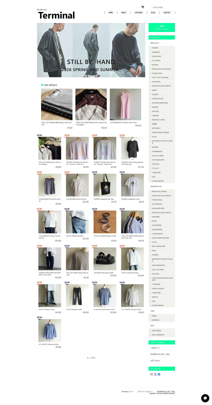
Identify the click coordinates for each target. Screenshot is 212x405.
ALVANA (155, 48)
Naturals (156, 128)
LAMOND (155, 115)
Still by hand (158, 155)
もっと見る (91, 358)
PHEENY (155, 255)
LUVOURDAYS (157, 234)
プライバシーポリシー (145, 391)
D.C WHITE (156, 60)
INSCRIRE (156, 217)
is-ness (155, 94)
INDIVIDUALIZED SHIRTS (161, 86)
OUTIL (154, 137)
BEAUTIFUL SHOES (159, 191)
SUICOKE (155, 164)
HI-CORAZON (157, 204)
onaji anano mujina (160, 132)
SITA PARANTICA (158, 265)
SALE (152, 325)
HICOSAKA (156, 82)
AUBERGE (156, 52)
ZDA (153, 177)
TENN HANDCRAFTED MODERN (162, 279)
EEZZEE (155, 65)
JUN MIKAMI (156, 225)
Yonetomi (156, 172)
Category (139, 12)
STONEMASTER (158, 160)
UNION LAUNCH (158, 288)
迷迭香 (154, 124)
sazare (155, 147)
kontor (155, 111)
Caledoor (156, 56)
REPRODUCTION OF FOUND (162, 142)
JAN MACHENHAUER (160, 103)
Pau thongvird (158, 246)
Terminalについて (127, 391)
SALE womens (158, 335)
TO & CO (155, 168)
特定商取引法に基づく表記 (160, 354)
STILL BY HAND (158, 269)
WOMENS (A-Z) (156, 186)
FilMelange (157, 73)
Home (111, 12)
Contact (167, 12)
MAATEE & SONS (158, 120)
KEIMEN (155, 107)
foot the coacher (160, 77)
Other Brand (158, 181)
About (124, 12)
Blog (153, 12)
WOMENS (155, 320)
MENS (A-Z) (154, 43)
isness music (157, 98)
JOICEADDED (157, 229)
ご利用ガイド (155, 348)
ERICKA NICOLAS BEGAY (161, 69)
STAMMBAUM (157, 151)
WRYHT (155, 297)
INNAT (154, 90)
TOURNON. (156, 284)
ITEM (152, 311)
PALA (154, 250)
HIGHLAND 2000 (158, 208)
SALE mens (156, 330)
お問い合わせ (155, 360)
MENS (154, 316)
